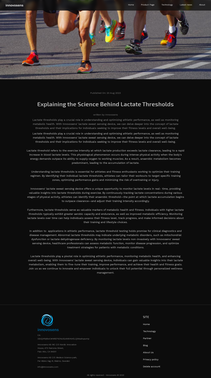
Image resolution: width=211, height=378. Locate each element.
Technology (167, 5)
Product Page (147, 5)
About (202, 5)
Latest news (186, 5)
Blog (145, 345)
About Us (148, 352)
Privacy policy (150, 359)
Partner (147, 338)
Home (131, 5)
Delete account (151, 366)
